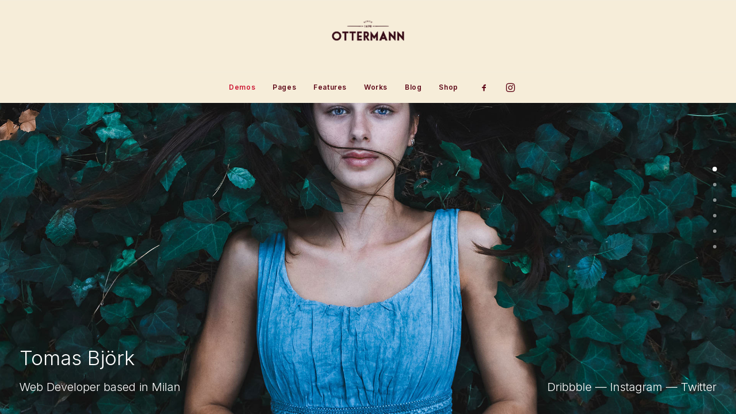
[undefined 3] (714, 215)
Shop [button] (448, 87)
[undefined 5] (714, 246)
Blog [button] (413, 87)
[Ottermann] (368, 36)
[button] (488, 87)
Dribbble (569, 387)
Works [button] (376, 87)
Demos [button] (242, 87)
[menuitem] (242, 87)
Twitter (698, 387)
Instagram (636, 387)
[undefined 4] (714, 231)
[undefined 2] (714, 200)
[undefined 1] (714, 184)
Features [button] (330, 87)
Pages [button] (284, 87)
